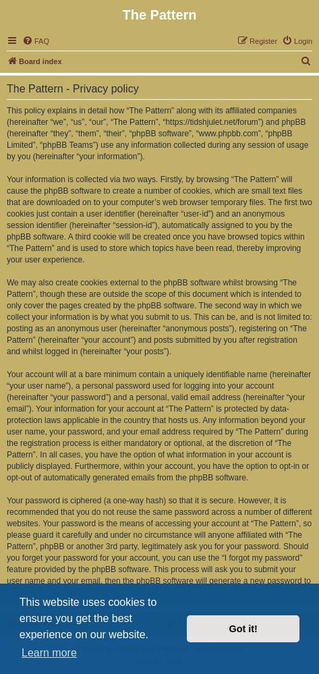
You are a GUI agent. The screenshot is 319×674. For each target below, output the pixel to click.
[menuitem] (35, 41)
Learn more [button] (49, 652)
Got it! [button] (243, 628)
